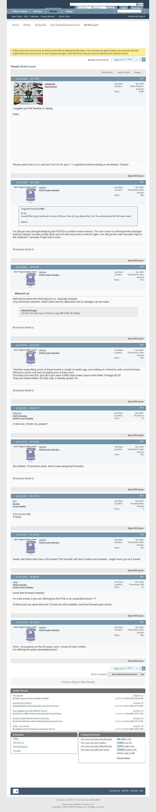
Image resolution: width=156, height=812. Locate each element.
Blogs (69, 11)
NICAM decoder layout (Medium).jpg (40, 313)
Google (17, 750)
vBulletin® (77, 804)
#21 (142, 78)
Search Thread (123, 72)
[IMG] (120, 746)
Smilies (120, 742)
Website (55, 164)
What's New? (20, 11)
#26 (142, 441)
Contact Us (114, 790)
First (130, 59)
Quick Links (64, 16)
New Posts (17, 16)
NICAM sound (28, 66)
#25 (142, 407)
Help (123, 8)
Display (137, 72)
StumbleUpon (20, 746)
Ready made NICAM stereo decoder (31, 718)
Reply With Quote (134, 176)
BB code (121, 739)
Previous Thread (70, 681)
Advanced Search (136, 16)
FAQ (26, 16)
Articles (37, 11)
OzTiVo (26, 24)
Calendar (34, 16)
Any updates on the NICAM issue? (30, 710)
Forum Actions (47, 16)
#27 (142, 495)
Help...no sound (21, 726)
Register (136, 8)
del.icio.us (18, 742)
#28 (142, 534)
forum (37, 164)
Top (142, 674)
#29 (142, 576)
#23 (142, 266)
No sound (18, 695)
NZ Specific (40, 24)
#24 (142, 344)
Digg (15, 738)
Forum (53, 11)
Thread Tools (107, 72)
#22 (142, 182)
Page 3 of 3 (120, 59)
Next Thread (87, 681)
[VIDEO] (121, 749)
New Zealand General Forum (65, 24)
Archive (134, 790)
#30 (142, 622)
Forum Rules (123, 758)
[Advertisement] (81, 36)
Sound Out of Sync (22, 703)
